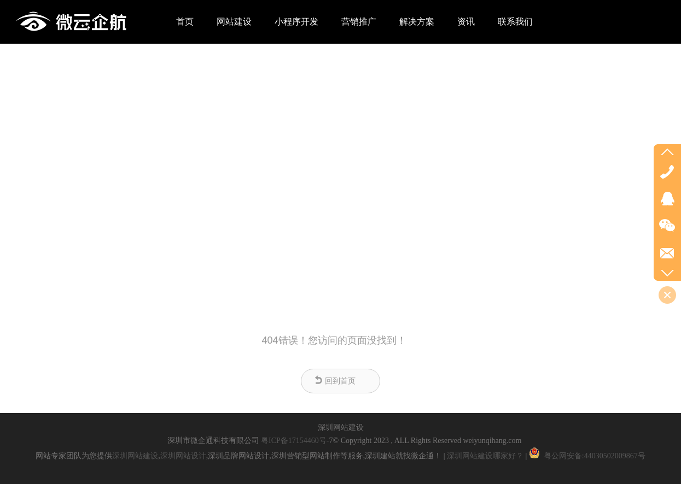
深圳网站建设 (135, 456)
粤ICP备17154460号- (294, 440)
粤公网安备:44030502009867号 (586, 456)
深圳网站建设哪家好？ (485, 456)
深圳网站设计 (183, 456)
